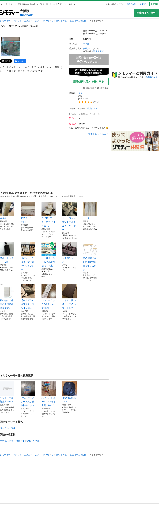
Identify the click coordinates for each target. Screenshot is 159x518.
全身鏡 (7, 210)
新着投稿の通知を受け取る (88, 81)
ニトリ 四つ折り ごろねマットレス (69, 296)
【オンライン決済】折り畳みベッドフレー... (28, 256)
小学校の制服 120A (69, 392)
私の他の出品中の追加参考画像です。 (7, 296)
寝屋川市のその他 (78, 20)
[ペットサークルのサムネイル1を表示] (10, 46)
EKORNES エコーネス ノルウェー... (49, 214)
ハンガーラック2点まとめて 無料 (49, 296)
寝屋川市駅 (98, 51)
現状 (13, 428)
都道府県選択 (26, 15)
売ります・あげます (23, 20)
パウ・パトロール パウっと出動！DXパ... (49, 394)
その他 (46, 20)
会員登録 (154, 4)
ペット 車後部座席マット (7, 392)
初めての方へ (132, 4)
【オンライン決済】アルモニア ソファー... (69, 216)
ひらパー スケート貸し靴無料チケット (28, 394)
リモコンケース (69, 252)
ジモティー (5, 20)
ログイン (143, 4)
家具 (37, 20)
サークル (4, 428)
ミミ (80, 93)
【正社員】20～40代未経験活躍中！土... (49, 254)
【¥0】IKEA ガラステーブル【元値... (28, 296)
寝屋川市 (87, 48)
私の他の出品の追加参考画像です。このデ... (90, 256)
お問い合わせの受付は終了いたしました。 (88, 59)
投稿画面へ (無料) (146, 12)
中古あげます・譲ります (12, 441)
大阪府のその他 (59, 20)
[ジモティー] (9, 13)
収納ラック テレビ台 (28, 212)
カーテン (90, 210)
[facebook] (20, 61)
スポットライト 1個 (7, 252)
